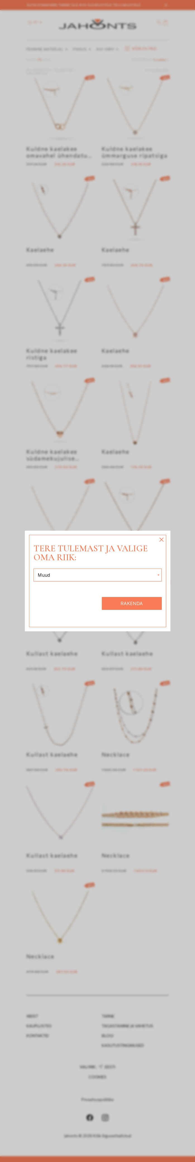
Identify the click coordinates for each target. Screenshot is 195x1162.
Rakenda (132, 603)
